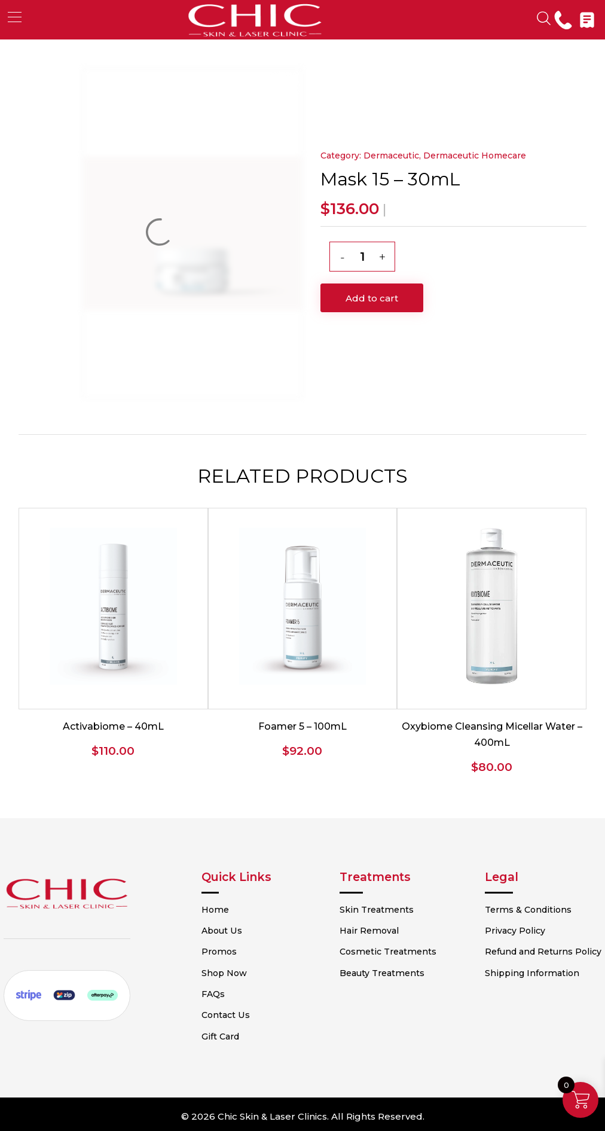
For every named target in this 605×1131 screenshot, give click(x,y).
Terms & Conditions (515, 909)
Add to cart (372, 298)
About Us (247, 930)
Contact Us (251, 1013)
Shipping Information (519, 992)
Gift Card (246, 1034)
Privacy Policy (503, 930)
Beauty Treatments (388, 972)
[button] (15, 17)
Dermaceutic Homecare (474, 155)
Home (240, 909)
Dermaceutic (391, 155)
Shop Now (250, 972)
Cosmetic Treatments (394, 951)
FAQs (238, 992)
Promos (244, 951)
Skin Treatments (383, 909)
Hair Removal (376, 930)
